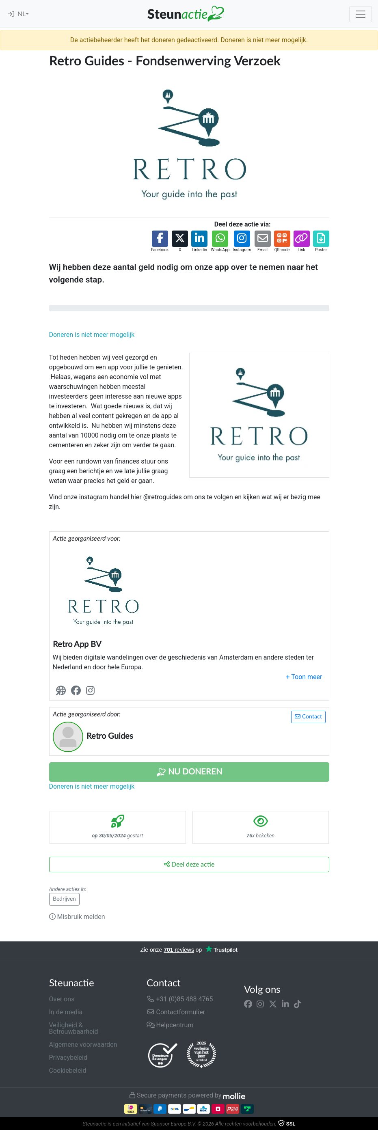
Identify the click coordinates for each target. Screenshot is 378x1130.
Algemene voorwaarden (83, 1044)
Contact (308, 717)
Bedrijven (64, 899)
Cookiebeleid (67, 1070)
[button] (159, 242)
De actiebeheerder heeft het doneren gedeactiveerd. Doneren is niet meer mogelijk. (189, 40)
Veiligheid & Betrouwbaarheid (73, 1028)
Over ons (62, 999)
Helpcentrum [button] (170, 1025)
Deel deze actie (189, 864)
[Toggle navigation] (360, 14)
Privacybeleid (68, 1057)
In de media (66, 1012)
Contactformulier (176, 1012)
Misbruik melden (77, 917)
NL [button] (21, 14)
